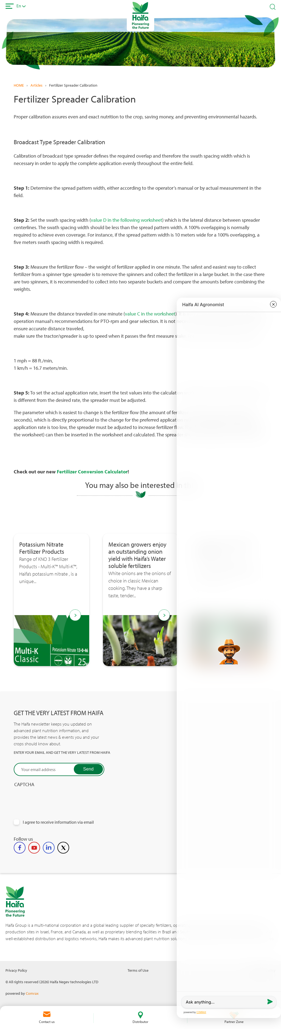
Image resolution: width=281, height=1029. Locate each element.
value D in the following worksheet (126, 220)
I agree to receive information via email (58, 822)
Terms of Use (138, 970)
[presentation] (55, 798)
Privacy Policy (16, 970)
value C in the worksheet (150, 314)
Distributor (140, 1021)
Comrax (32, 993)
